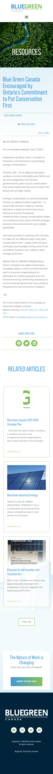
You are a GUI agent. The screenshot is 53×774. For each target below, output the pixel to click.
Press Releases (28, 124)
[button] (26, 17)
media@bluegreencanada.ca (31, 317)
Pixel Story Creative (30, 751)
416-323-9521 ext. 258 (31, 310)
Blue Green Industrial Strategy (22, 495)
